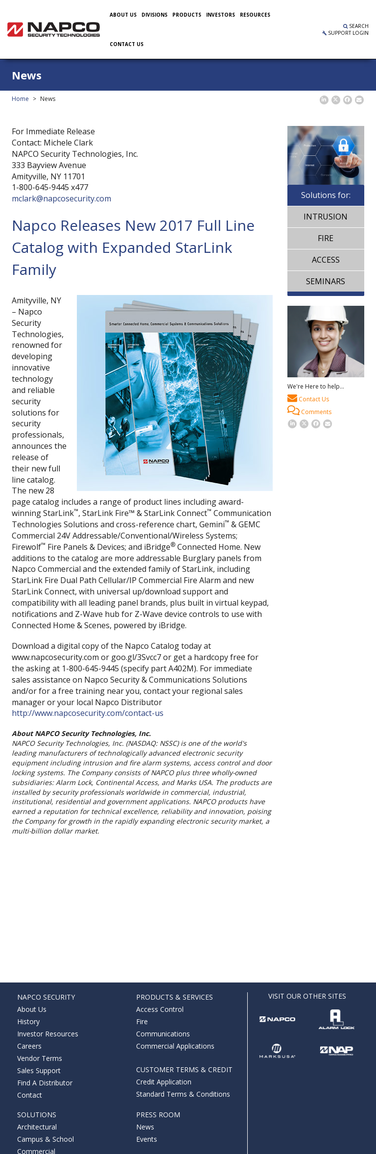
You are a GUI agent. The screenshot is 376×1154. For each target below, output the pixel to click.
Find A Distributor (44, 1082)
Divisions (154, 14)
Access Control (160, 1009)
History (28, 1021)
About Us (123, 14)
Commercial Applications (175, 1046)
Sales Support (39, 1070)
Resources (255, 14)
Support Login (345, 32)
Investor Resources (47, 1033)
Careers (29, 1046)
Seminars (325, 281)
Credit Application (163, 1081)
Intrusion (326, 216)
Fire (325, 238)
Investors (220, 14)
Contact (29, 1095)
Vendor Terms (39, 1058)
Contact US (126, 44)
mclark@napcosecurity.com (61, 198)
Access (326, 259)
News (145, 1126)
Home (20, 99)
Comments (309, 411)
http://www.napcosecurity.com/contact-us (88, 713)
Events (146, 1139)
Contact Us (308, 398)
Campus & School (45, 1139)
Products (186, 14)
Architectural (37, 1126)
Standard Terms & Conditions (183, 1094)
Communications (163, 1033)
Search (356, 26)
